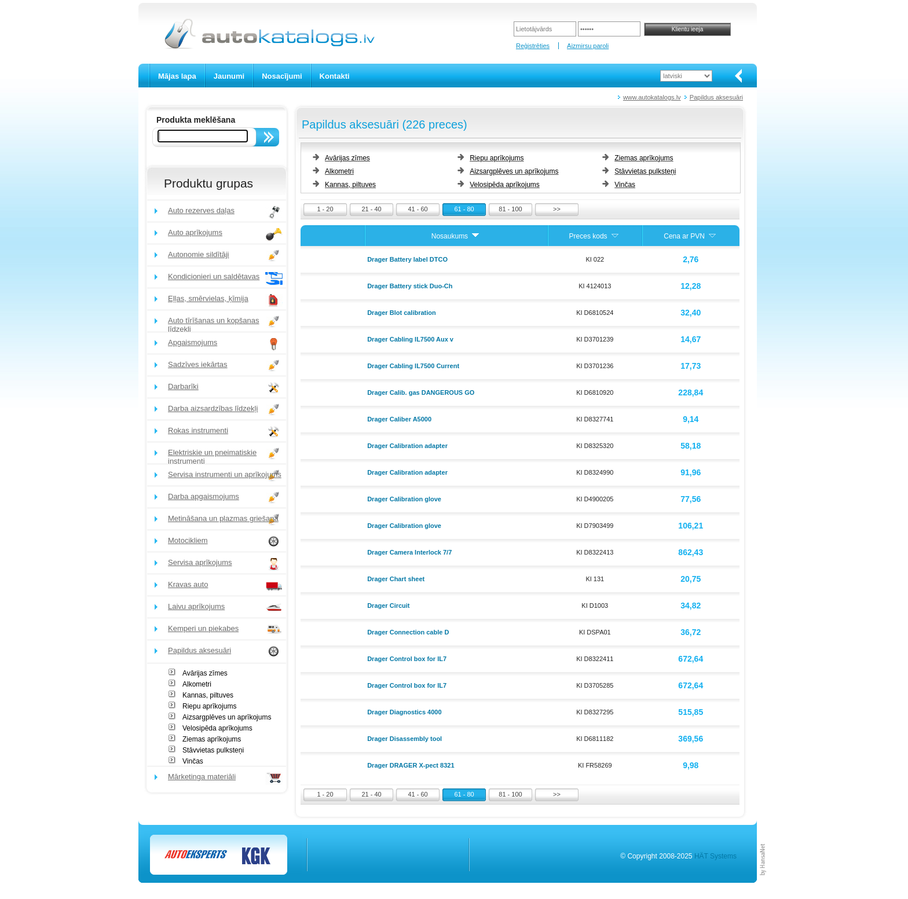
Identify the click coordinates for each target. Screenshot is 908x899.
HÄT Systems (715, 856)
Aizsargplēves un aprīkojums (226, 717)
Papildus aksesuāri (716, 97)
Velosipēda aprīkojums (217, 728)
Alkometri (196, 684)
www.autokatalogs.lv (652, 97)
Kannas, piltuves (207, 695)
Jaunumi (229, 76)
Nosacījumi (282, 76)
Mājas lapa (177, 76)
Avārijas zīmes (205, 673)
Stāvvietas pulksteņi (213, 750)
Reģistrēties (533, 45)
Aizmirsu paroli (588, 45)
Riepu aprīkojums (209, 706)
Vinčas (192, 761)
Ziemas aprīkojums (211, 739)
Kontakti (335, 76)
